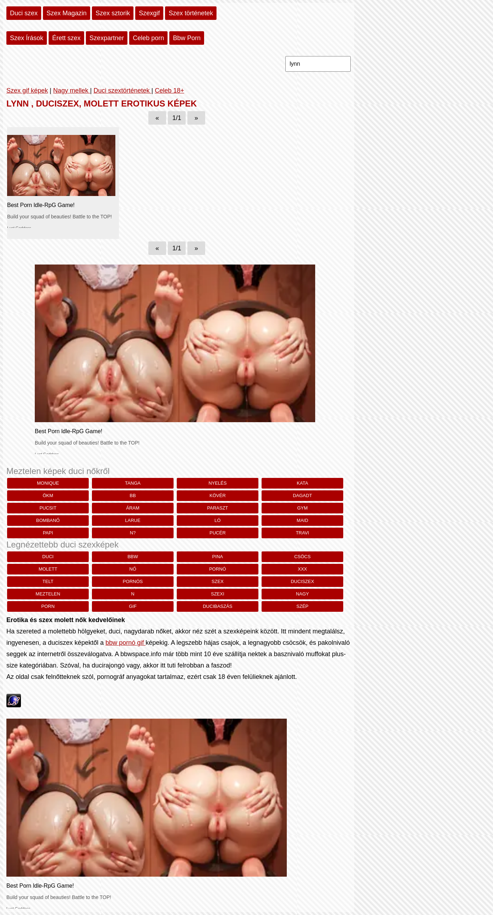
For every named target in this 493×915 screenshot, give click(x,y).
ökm (48, 495)
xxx (302, 569)
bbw (132, 556)
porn (48, 606)
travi (302, 532)
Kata (302, 483)
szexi (217, 594)
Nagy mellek (71, 90)
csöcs (302, 556)
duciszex (302, 581)
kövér (217, 495)
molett (48, 569)
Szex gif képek (27, 90)
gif (133, 606)
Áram (132, 508)
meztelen (47, 594)
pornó (217, 569)
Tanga (133, 483)
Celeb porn (148, 38)
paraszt (217, 508)
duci (48, 556)
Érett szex (66, 38)
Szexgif (149, 13)
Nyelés (217, 483)
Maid (302, 520)
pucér (217, 532)
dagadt (302, 495)
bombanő (48, 520)
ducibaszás (217, 606)
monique (48, 483)
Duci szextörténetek (122, 90)
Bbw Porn (187, 38)
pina (217, 556)
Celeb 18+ (169, 90)
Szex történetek (191, 13)
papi (48, 532)
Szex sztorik (112, 13)
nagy (302, 594)
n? (133, 532)
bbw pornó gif (125, 642)
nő (132, 569)
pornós (133, 581)
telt (48, 581)
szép (302, 606)
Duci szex (24, 13)
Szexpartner (106, 38)
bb (133, 495)
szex (218, 581)
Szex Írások (26, 38)
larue (132, 520)
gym (302, 508)
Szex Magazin (66, 13)
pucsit (47, 508)
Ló (217, 520)
